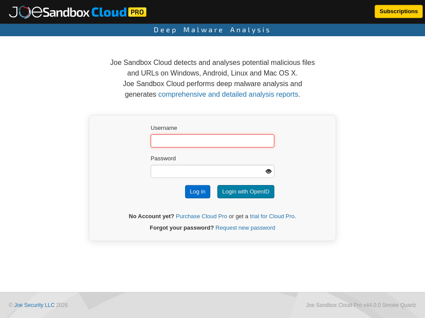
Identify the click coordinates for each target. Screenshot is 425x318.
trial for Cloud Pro (272, 216)
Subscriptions (398, 11)
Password (163, 158)
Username (164, 128)
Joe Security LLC (34, 305)
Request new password (245, 227)
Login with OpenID (245, 191)
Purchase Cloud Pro (201, 216)
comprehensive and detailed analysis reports (228, 94)
